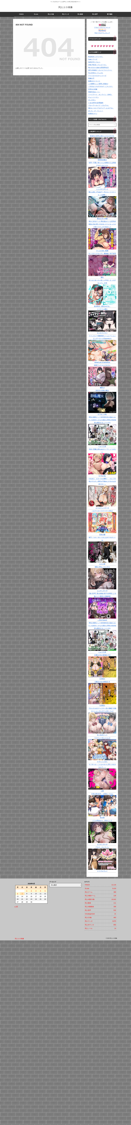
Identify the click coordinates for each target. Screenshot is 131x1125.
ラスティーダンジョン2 (102, 738)
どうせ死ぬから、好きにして (102, 820)
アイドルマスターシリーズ (97, 75)
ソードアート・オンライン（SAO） (100, 94)
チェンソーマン (93, 97)
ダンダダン (92, 100)
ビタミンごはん (102, 761)
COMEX (102, 679)
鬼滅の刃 (91, 78)
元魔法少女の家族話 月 (102, 682)
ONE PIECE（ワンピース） (97, 65)
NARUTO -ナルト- (94, 62)
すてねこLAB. (102, 414)
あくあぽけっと (102, 735)
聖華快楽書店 (102, 160)
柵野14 (102, 387)
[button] (114, 125)
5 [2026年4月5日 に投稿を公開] (45, 891)
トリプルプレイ (102, 871)
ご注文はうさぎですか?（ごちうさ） (100, 86)
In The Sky (102, 476)
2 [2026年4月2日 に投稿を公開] (31, 891)
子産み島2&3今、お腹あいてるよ (102, 794)
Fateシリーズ (92, 59)
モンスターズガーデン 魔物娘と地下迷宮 (102, 253)
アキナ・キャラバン (102, 847)
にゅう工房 (102, 446)
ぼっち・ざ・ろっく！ (95, 111)
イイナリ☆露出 (102, 309)
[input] (102, 125)
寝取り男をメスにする (102, 567)
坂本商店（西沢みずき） (102, 306)
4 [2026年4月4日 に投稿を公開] (40, 891)
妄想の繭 (102, 534)
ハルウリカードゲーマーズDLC (102, 511)
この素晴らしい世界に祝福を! (98, 84)
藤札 (102, 277)
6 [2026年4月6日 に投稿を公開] (17, 894)
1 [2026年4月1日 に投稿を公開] (26, 891)
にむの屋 (102, 564)
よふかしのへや (102, 590)
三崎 (102, 791)
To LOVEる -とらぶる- (95, 73)
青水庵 (102, 817)
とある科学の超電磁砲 (95, 103)
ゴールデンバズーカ (102, 508)
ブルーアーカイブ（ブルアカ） (98, 105)
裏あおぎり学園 (102, 218)
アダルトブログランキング (102, 27)
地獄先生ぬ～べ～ (94, 92)
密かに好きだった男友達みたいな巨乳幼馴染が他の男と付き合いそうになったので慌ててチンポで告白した (102, 224)
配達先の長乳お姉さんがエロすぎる (102, 136)
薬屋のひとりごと (94, 81)
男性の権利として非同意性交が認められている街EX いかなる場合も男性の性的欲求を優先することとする (102, 419)
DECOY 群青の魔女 (102, 390)
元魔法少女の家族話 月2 (102, 655)
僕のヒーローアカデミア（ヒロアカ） (101, 108)
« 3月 (16, 906)
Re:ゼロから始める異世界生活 (98, 67)
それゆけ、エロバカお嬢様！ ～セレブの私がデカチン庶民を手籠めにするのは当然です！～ (102, 481)
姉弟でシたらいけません (102, 365)
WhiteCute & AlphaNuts (102, 362)
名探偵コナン (92, 113)
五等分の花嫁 (92, 89)
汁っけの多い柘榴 (102, 251)
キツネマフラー (102, 333)
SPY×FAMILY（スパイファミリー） (100, 70)
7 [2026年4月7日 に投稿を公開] (22, 894)
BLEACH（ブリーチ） (95, 56)
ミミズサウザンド (102, 189)
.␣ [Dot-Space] (102, 620)
